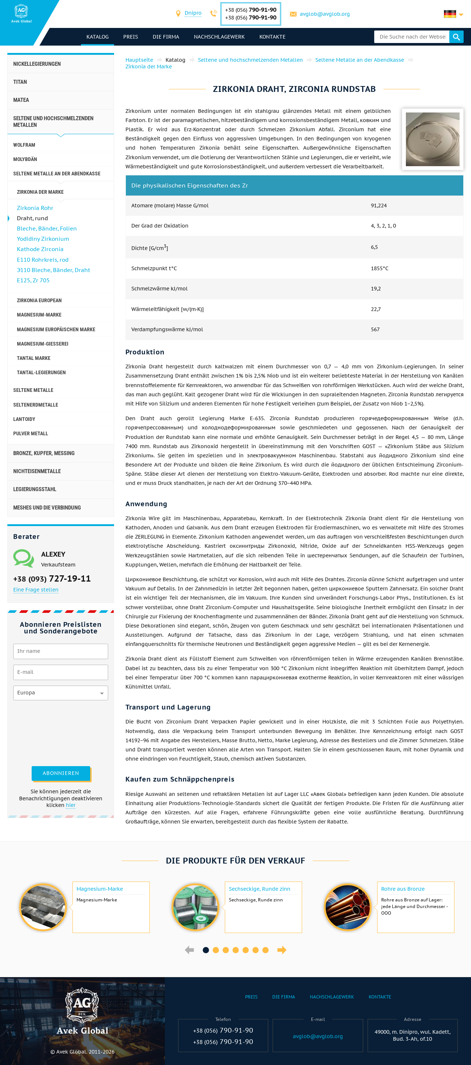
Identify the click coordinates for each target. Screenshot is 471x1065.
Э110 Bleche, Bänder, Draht (53, 270)
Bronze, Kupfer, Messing (44, 453)
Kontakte (272, 36)
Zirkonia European (39, 300)
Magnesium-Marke (39, 315)
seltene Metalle (33, 390)
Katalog (97, 36)
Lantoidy (24, 419)
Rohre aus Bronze (403, 889)
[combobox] (193, 14)
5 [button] (245, 950)
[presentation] (43, 732)
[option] (83, 907)
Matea (21, 100)
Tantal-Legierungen (41, 372)
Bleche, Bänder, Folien (47, 228)
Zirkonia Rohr (35, 207)
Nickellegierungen (37, 64)
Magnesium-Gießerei (42, 344)
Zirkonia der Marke (40, 192)
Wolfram (24, 145)
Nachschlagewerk (219, 36)
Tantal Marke (33, 358)
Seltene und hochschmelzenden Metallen (53, 121)
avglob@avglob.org (325, 14)
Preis (130, 36)
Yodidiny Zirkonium (43, 238)
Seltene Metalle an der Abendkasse (56, 173)
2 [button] (216, 950)
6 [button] (255, 950)
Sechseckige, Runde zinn (259, 889)
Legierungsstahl (34, 489)
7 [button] (265, 950)
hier (70, 805)
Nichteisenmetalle (37, 471)
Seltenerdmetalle (35, 405)
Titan (20, 82)
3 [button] (226, 950)
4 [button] (236, 950)
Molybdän (25, 159)
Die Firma (166, 36)
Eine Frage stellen (36, 589)
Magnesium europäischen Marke (56, 329)
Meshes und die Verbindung (47, 507)
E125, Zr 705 (33, 280)
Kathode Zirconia (40, 249)
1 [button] (206, 950)
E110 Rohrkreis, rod (42, 259)
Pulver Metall (30, 433)
